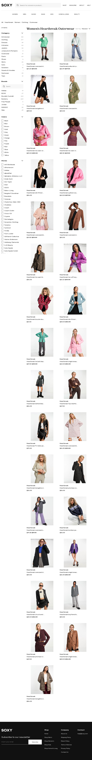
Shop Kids (47, 744)
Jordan (4, 104)
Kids (51, 14)
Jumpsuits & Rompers (9, 51)
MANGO (4, 107)
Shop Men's (48, 737)
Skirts (3, 62)
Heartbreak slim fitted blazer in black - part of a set (36, 193)
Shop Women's (49, 741)
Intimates (4, 45)
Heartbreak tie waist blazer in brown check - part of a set (36, 277)
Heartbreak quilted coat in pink (69, 193)
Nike (3, 110)
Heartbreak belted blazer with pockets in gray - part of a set (36, 403)
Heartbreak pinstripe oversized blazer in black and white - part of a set (69, 488)
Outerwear (5, 53)
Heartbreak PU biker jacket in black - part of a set (36, 446)
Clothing (25, 22)
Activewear (5, 37)
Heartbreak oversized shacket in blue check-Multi (36, 530)
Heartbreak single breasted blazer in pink (69, 361)
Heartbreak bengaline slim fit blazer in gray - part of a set (36, 488)
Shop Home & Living (51, 748)
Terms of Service (66, 744)
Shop (64, 5)
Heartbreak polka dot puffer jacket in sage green (69, 66)
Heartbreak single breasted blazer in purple (69, 572)
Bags (43, 14)
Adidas (3, 90)
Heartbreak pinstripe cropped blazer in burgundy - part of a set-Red (36, 656)
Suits (3, 65)
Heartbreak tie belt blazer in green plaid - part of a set (36, 361)
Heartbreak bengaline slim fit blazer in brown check (36, 699)
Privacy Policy (65, 748)
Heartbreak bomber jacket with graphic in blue (69, 530)
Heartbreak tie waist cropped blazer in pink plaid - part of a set (69, 150)
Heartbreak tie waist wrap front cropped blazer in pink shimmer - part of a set (36, 150)
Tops (3, 76)
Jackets (4, 48)
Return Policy (65, 741)
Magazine (72, 5)
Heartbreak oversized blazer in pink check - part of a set (69, 446)
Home (46, 733)
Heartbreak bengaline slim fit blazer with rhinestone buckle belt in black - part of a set (36, 108)
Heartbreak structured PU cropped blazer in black (36, 614)
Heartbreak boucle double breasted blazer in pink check (36, 319)
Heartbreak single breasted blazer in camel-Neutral (69, 656)
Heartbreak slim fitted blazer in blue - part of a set (69, 319)
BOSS (3, 93)
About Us (64, 733)
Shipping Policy (66, 737)
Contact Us (64, 752)
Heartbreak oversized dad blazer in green (36, 66)
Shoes (33, 14)
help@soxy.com (83, 733)
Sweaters (4, 67)
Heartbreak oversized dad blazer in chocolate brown (69, 235)
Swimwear (5, 73)
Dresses (4, 42)
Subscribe (35, 742)
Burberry (4, 99)
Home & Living (64, 14)
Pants (3, 56)
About (81, 5)
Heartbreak (9, 22)
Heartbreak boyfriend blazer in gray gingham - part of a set (69, 614)
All (2, 22)
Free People (5, 101)
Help (89, 5)
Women (15, 14)
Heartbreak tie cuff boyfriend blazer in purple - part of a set (69, 277)
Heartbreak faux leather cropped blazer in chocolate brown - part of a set (69, 403)
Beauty (77, 14)
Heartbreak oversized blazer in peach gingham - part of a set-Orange (36, 235)
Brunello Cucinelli (7, 96)
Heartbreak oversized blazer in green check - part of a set (69, 108)
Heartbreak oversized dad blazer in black (36, 572)
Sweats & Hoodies (8, 70)
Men (24, 14)
